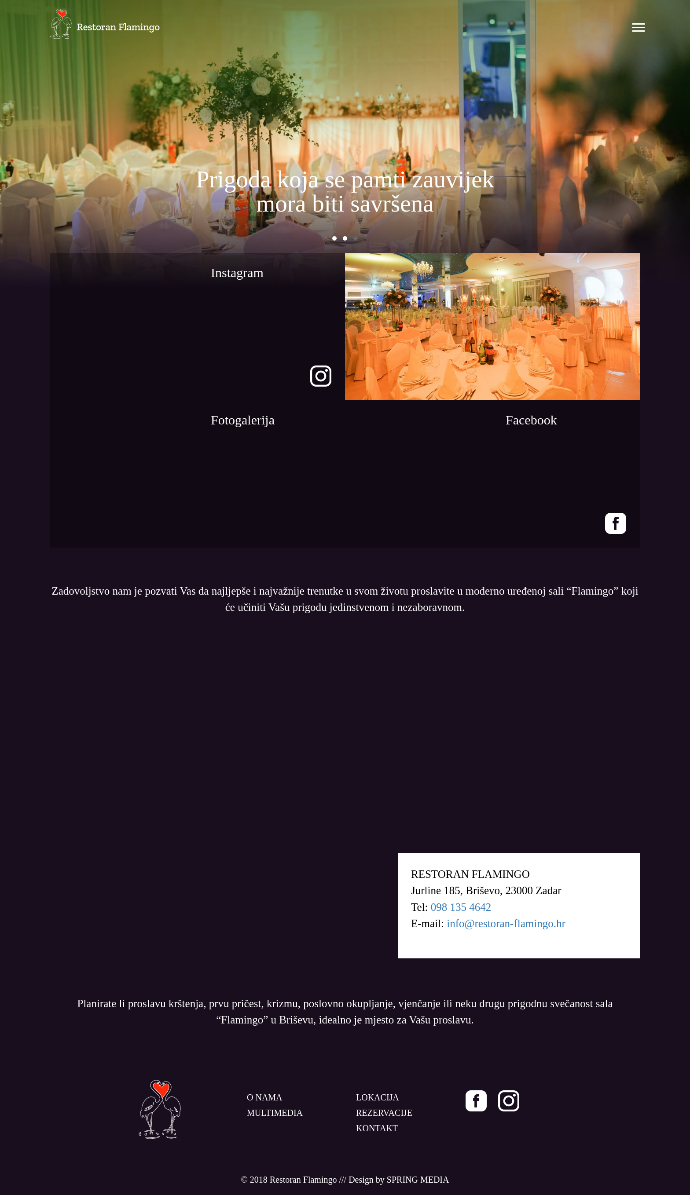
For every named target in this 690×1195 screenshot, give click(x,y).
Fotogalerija (243, 420)
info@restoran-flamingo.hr (506, 923)
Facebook (531, 420)
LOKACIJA (377, 1097)
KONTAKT (377, 1128)
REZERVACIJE (384, 1113)
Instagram (237, 272)
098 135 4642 (461, 907)
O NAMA (265, 1097)
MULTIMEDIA (275, 1113)
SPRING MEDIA (418, 1179)
